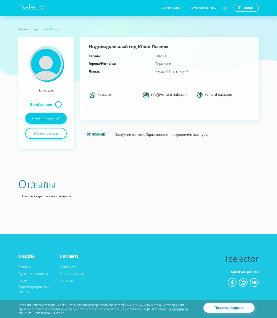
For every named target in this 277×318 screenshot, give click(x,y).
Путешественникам (203, 7)
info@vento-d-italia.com (169, 95)
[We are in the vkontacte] (254, 282)
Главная (23, 29)
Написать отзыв (46, 133)
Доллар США (170, 7)
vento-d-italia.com (218, 95)
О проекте (68, 267)
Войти (245, 7)
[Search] (225, 8)
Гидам (22, 280)
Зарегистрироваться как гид (34, 289)
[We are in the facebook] (232, 282)
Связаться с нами (73, 273)
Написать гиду (46, 118)
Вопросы (67, 280)
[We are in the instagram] (243, 282)
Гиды (36, 29)
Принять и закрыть (228, 308)
